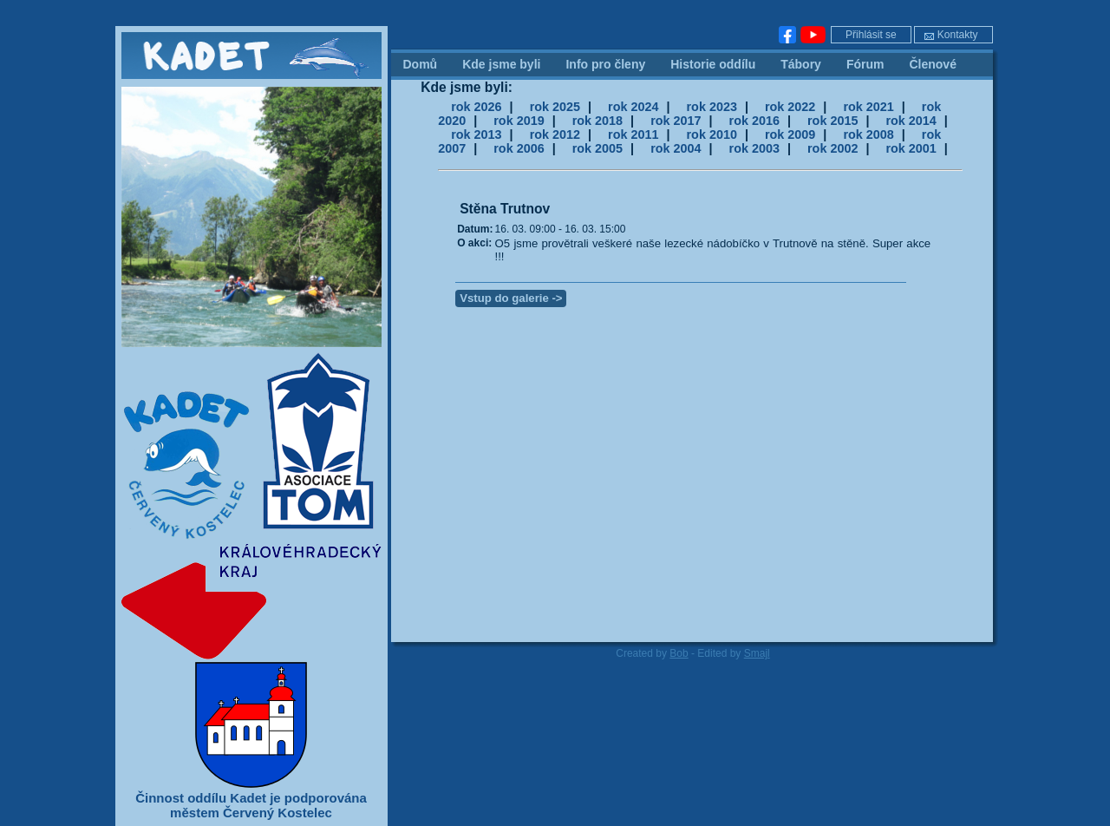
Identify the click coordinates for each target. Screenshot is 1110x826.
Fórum (865, 64)
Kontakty (951, 35)
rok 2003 (754, 148)
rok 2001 (910, 148)
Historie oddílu (712, 64)
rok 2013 (476, 134)
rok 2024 (633, 107)
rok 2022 (790, 107)
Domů (420, 64)
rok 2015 (832, 121)
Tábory (800, 64)
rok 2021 (868, 107)
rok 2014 (910, 121)
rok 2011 (633, 134)
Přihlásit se (871, 35)
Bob (678, 653)
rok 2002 (832, 148)
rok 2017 (675, 121)
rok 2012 (555, 134)
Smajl (757, 653)
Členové (932, 64)
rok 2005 (597, 148)
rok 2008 (868, 134)
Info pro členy (605, 64)
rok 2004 (675, 148)
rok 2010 (712, 134)
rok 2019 (518, 121)
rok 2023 (712, 107)
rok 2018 (597, 121)
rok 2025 (555, 107)
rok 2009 (790, 134)
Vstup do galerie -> (511, 298)
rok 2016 (754, 121)
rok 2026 (476, 107)
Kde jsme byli (501, 64)
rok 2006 (518, 148)
